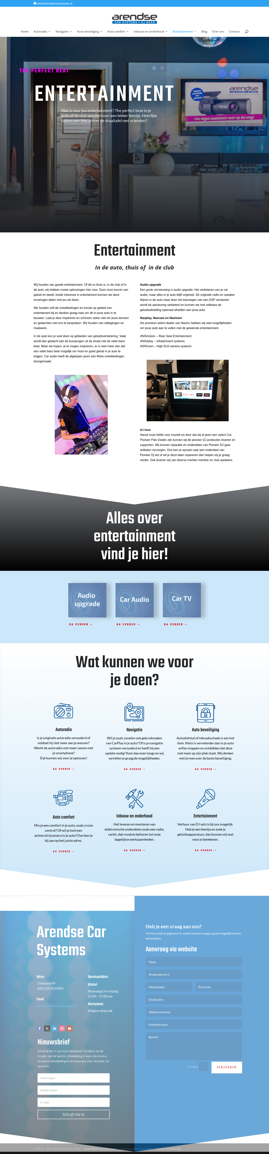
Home (25, 31)
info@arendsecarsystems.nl (57, 1018)
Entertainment (183, 31)
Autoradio (40, 31)
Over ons (218, 31)
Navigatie (62, 31)
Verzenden (227, 1079)
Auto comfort (116, 31)
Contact (234, 31)
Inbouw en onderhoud (149, 31)
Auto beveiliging (88, 31)
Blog (204, 31)
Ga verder (79, 624)
